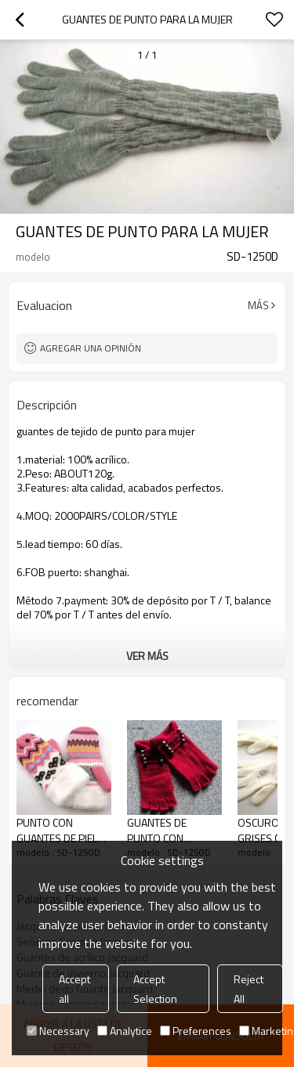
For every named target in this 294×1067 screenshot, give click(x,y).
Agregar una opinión (90, 348)
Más (258, 305)
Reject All (248, 989)
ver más (147, 655)
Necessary (58, 1030)
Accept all (74, 989)
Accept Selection (155, 989)
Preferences (195, 1030)
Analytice (124, 1030)
